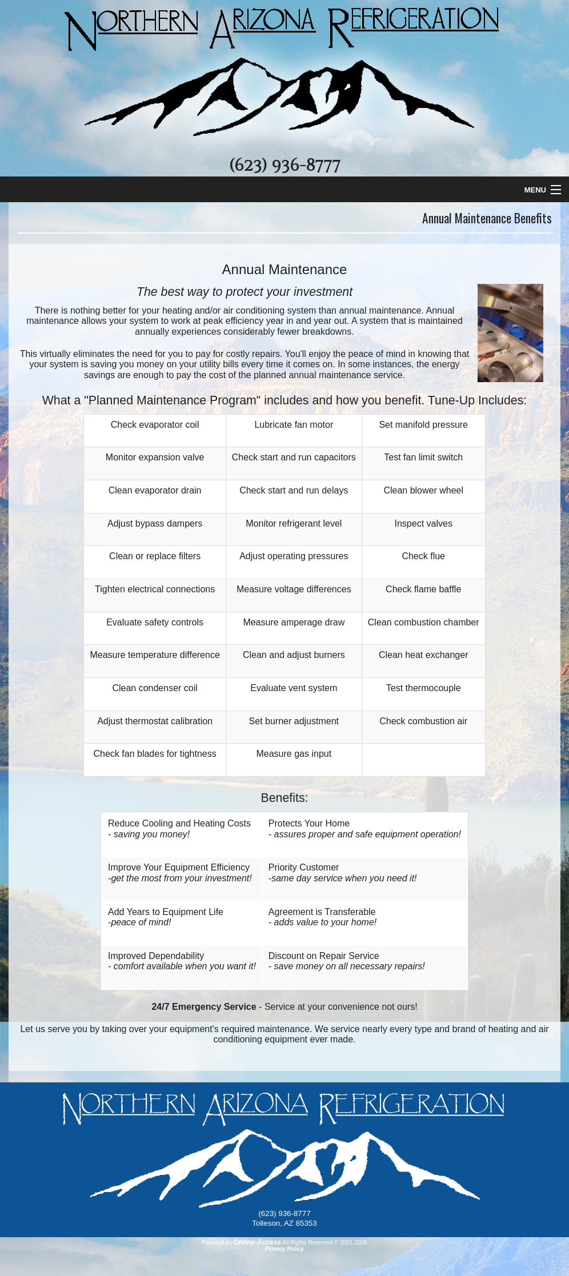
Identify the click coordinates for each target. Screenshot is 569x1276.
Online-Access (257, 1242)
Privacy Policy (284, 1249)
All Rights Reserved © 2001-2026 (324, 1242)
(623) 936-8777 (284, 165)
